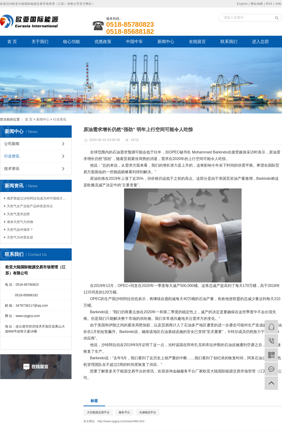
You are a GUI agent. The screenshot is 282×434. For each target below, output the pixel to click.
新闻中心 (165, 41)
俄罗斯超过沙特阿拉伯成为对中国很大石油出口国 (37, 198)
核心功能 (71, 41)
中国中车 (134, 41)
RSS (269, 3)
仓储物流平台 (147, 412)
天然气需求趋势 (18, 214)
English (242, 3)
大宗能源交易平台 (98, 412)
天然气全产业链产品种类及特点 (30, 206)
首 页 (12, 41)
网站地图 (257, 3)
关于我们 (39, 41)
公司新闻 (11, 144)
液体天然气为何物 (20, 222)
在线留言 (197, 41)
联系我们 (228, 41)
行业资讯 (59, 119)
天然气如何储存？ (20, 229)
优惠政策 (102, 41)
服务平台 (124, 412)
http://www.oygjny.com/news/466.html (121, 421)
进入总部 (260, 41)
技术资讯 (11, 169)
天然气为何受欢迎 (20, 237)
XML (278, 3)
